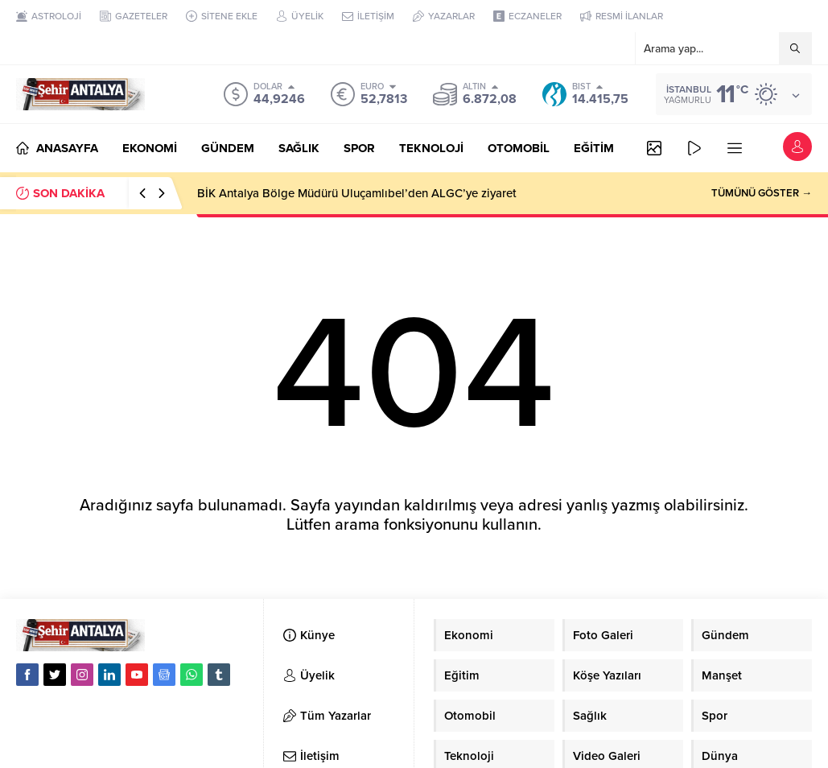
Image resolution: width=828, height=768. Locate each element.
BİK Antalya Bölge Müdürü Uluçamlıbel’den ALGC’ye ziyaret (357, 193)
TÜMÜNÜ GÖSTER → (761, 193)
